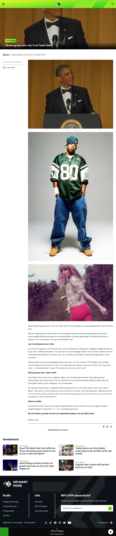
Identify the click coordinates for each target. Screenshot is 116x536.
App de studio (41, 511)
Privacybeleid (29, 522)
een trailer (56, 409)
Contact (38, 502)
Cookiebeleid (103, 523)
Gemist (6, 516)
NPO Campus (41, 506)
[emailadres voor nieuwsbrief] (87, 508)
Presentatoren (10, 506)
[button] (110, 531)
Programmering (10, 502)
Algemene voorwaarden (13, 522)
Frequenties (8, 511)
